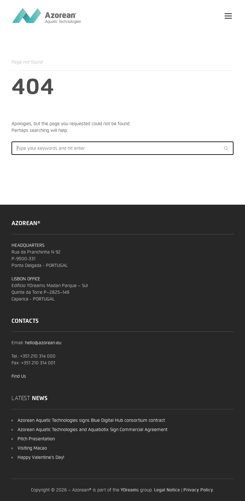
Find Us (18, 376)
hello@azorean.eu (43, 342)
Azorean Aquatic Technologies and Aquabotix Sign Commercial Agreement (92, 429)
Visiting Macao (32, 448)
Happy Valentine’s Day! (41, 457)
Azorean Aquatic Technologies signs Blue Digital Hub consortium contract (91, 420)
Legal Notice (167, 489)
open (228, 15)
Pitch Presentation (36, 438)
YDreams (130, 489)
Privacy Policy (198, 489)
